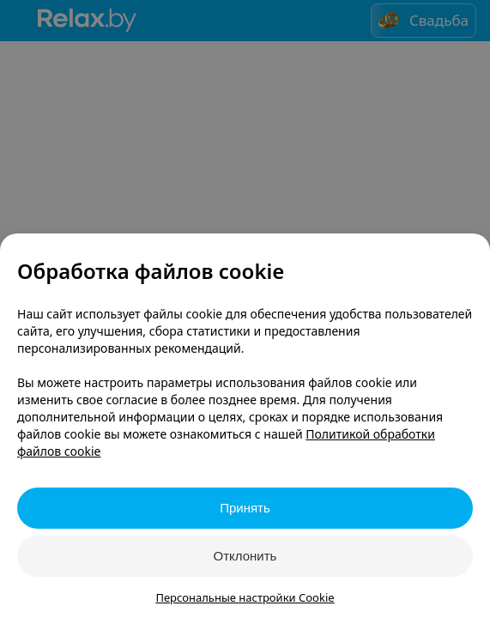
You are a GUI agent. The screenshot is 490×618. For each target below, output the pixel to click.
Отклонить (245, 555)
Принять (245, 507)
